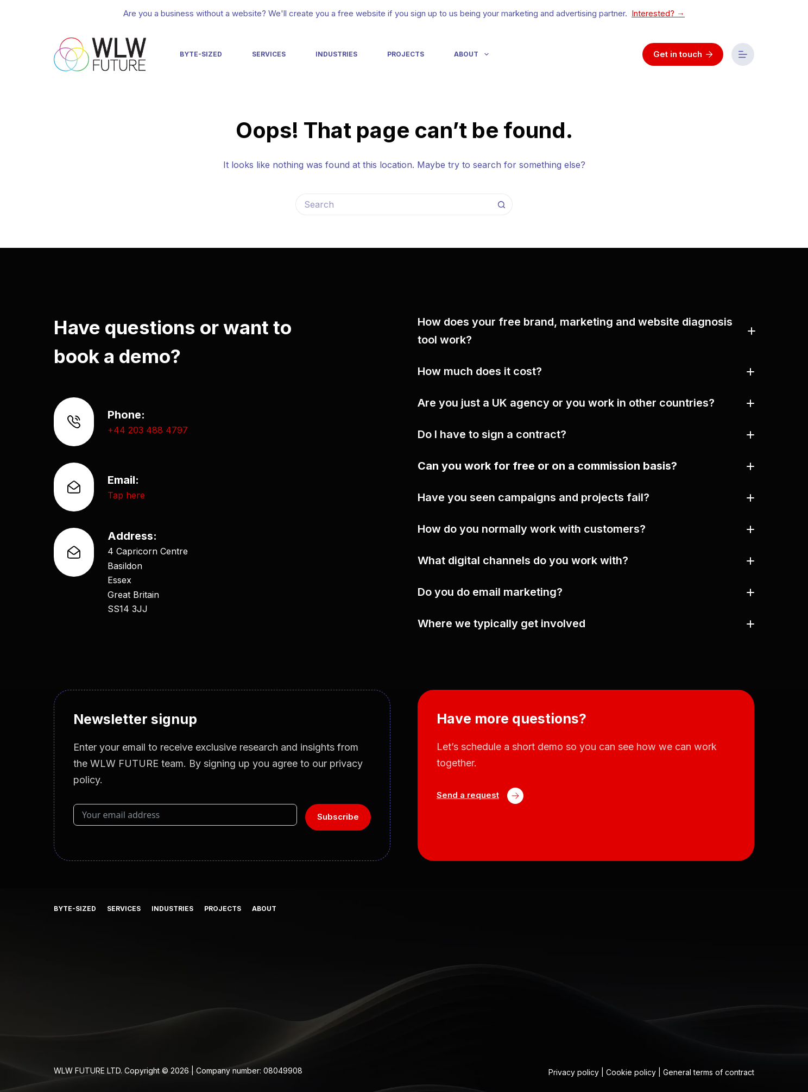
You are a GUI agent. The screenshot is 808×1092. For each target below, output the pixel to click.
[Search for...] (393, 204)
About (473, 54)
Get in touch (683, 54)
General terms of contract (708, 1072)
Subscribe (338, 817)
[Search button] (502, 204)
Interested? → (658, 13)
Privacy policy (573, 1072)
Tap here (126, 495)
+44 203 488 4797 (148, 430)
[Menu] (742, 54)
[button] (586, 331)
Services (269, 54)
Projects (405, 54)
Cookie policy (631, 1072)
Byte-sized (201, 54)
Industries (336, 54)
